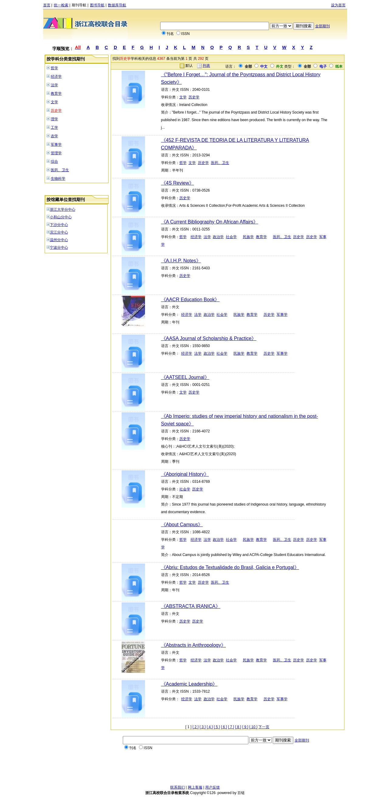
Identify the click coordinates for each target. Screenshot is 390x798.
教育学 (56, 93)
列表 (206, 65)
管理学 (56, 153)
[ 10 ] (253, 727)
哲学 (54, 68)
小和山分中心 (61, 217)
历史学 (56, 110)
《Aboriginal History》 (185, 474)
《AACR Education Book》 (190, 299)
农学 (54, 136)
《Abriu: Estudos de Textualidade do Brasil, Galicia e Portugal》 (230, 567)
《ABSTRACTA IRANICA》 (190, 606)
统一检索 (61, 5)
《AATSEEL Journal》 (185, 377)
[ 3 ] (203, 727)
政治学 (218, 237)
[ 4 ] (210, 727)
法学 (54, 85)
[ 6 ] (224, 727)
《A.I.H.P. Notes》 (181, 260)
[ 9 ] (245, 727)
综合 (54, 161)
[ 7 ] (231, 727)
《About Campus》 (182, 524)
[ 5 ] (217, 727)
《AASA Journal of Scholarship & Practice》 (209, 338)
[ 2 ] (195, 727)
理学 (54, 119)
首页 (46, 5)
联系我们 (177, 787)
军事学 (56, 144)
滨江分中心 (59, 232)
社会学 (231, 237)
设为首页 (338, 5)
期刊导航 (79, 5)
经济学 (56, 76)
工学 (54, 127)
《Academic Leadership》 (189, 684)
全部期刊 (322, 26)
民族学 (248, 237)
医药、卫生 (60, 170)
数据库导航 (117, 5)
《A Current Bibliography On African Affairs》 (209, 221)
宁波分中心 (59, 247)
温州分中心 (59, 240)
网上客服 (195, 787)
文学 (54, 102)
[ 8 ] (238, 727)
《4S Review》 (177, 183)
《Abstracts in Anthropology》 (193, 645)
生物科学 (58, 178)
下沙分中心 (59, 225)
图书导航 (97, 5)
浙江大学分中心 (62, 209)
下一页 (263, 727)
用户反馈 (212, 787)
